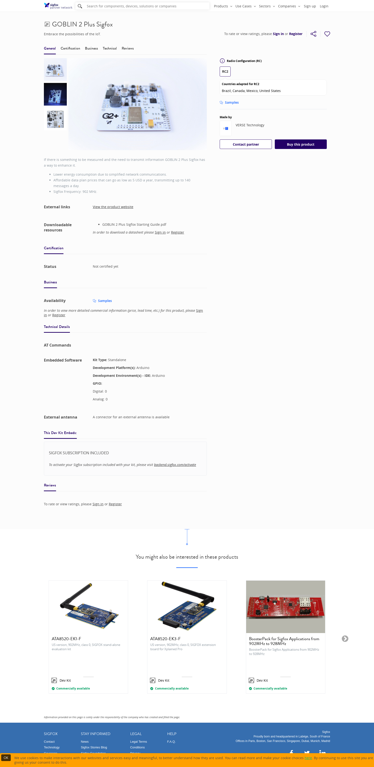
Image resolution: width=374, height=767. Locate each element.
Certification (70, 48)
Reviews (128, 48)
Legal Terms (138, 741)
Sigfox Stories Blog (94, 747)
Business (91, 48)
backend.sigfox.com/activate (175, 464)
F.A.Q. (171, 741)
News (85, 741)
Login (324, 6)
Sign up (310, 6)
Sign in (278, 33)
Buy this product (300, 144)
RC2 (225, 71)
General (50, 48)
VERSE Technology (250, 125)
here (308, 758)
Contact (49, 741)
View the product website (113, 207)
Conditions (137, 747)
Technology (52, 747)
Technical (110, 48)
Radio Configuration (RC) (241, 60)
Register (295, 33)
